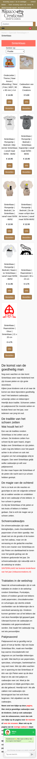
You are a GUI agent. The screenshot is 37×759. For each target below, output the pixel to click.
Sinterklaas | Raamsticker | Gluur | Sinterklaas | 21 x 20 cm (9, 331)
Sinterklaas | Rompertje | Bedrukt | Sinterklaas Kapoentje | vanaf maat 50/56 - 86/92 (26, 145)
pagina (29, 706)
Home (4, 33)
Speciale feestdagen (18, 33)
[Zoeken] (17, 24)
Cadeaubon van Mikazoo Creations (26, 87)
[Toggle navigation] (3, 28)
